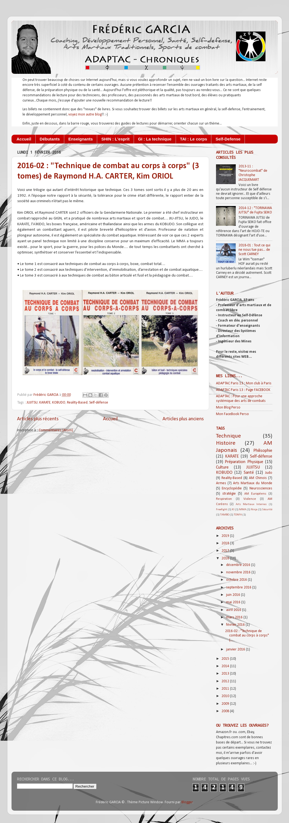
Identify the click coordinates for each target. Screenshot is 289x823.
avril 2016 (234, 610)
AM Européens (255, 493)
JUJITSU (32, 402)
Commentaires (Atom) (56, 430)
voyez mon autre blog (85, 114)
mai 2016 (233, 602)
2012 (225, 681)
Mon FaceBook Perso (232, 414)
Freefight (221, 509)
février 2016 (236, 625)
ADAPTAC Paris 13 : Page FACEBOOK (243, 390)
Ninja (254, 509)
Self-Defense (227, 139)
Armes (221, 483)
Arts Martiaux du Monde (252, 483)
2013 (225, 673)
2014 (225, 666)
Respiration (224, 499)
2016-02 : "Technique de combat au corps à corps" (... (247, 635)
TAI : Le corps (193, 139)
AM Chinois (258, 478)
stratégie (229, 493)
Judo (268, 473)
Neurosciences (260, 488)
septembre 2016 (239, 587)
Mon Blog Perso (228, 407)
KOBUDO (58, 402)
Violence (249, 499)
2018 (225, 543)
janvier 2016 (236, 649)
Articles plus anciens (183, 419)
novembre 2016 (238, 572)
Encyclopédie (232, 488)
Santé (249, 472)
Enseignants (80, 139)
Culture (222, 467)
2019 (225, 536)
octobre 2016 (237, 580)
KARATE (44, 402)
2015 (225, 659)
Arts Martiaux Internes (251, 504)
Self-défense (98, 402)
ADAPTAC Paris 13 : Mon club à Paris (243, 383)
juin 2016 (233, 595)
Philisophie (262, 451)
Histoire (225, 443)
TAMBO (224, 514)
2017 (225, 551)
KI (233, 509)
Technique (228, 436)
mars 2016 (234, 617)
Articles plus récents (37, 419)
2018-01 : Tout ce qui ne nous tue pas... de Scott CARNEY (254, 250)
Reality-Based (77, 402)
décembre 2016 (238, 565)
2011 (225, 688)
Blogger (187, 802)
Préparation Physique (244, 462)
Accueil (23, 139)
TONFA (238, 514)
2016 (225, 558)
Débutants (50, 139)
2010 (225, 696)
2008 (225, 711)
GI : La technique (155, 139)
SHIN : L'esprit (115, 139)
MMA (242, 509)
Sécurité (267, 509)
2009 (225, 704)
